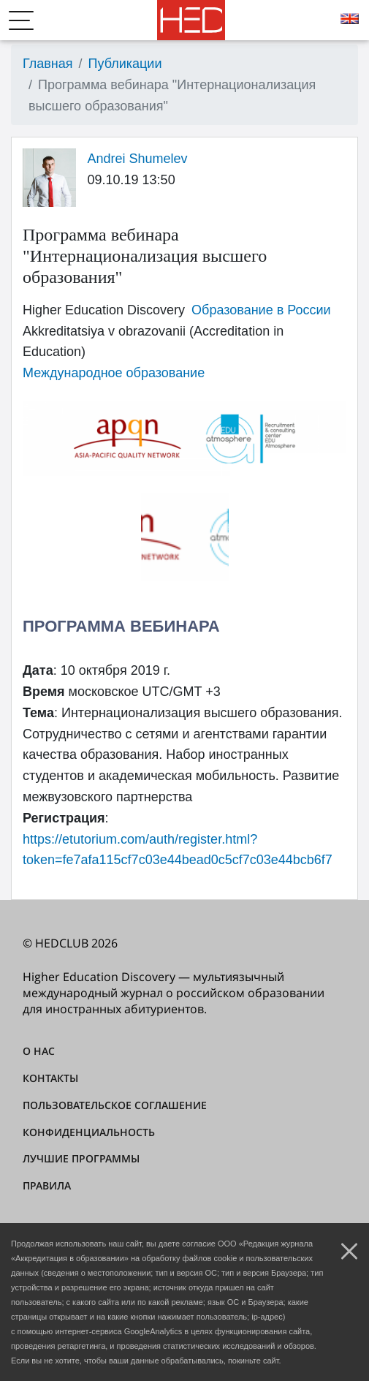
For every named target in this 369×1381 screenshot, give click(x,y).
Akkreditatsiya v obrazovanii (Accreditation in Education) (153, 342)
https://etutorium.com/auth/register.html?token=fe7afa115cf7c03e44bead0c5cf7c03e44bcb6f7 (177, 850)
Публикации (125, 63)
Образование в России (260, 310)
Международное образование (114, 373)
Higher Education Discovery (104, 310)
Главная (48, 63)
